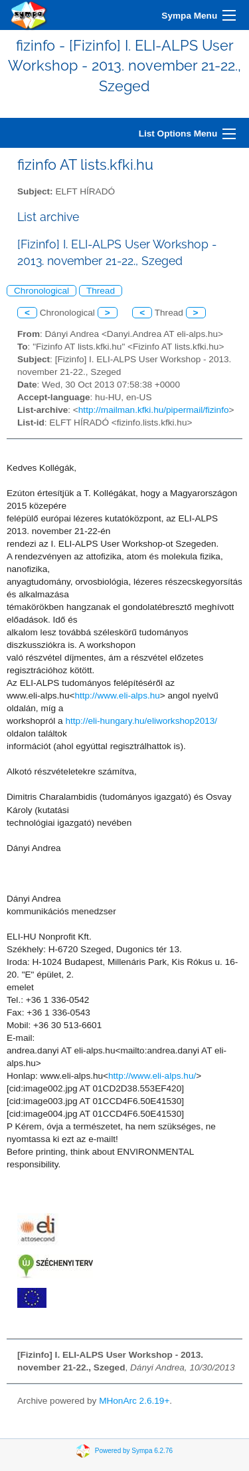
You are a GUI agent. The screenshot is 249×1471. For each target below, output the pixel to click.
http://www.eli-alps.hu (116, 696)
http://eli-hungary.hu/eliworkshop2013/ (141, 721)
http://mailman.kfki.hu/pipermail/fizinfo (153, 410)
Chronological (41, 291)
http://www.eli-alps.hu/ (152, 1076)
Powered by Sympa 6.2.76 (134, 1450)
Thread (100, 291)
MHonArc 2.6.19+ (134, 1401)
